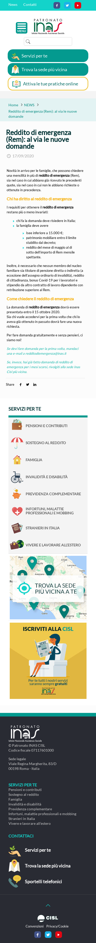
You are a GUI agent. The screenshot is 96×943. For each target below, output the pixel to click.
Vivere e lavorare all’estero (53, 545)
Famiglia (34, 460)
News (12, 4)
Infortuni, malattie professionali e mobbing (49, 511)
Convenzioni (35, 926)
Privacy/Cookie (57, 926)
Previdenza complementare (53, 494)
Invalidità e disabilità (47, 477)
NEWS (29, 105)
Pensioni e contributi (46, 426)
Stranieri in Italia (43, 528)
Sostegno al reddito (46, 443)
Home (13, 105)
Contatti (30, 4)
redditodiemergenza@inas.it (45, 353)
